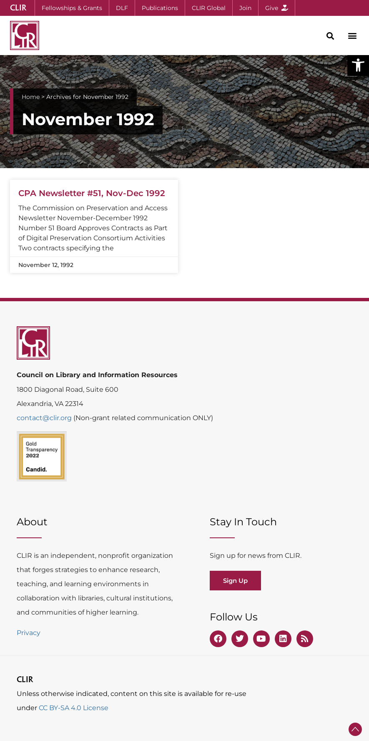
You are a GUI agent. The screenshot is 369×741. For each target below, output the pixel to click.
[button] (358, 65)
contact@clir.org (45, 418)
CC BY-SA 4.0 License (73, 708)
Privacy (28, 633)
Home (31, 97)
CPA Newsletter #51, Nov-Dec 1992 (91, 193)
